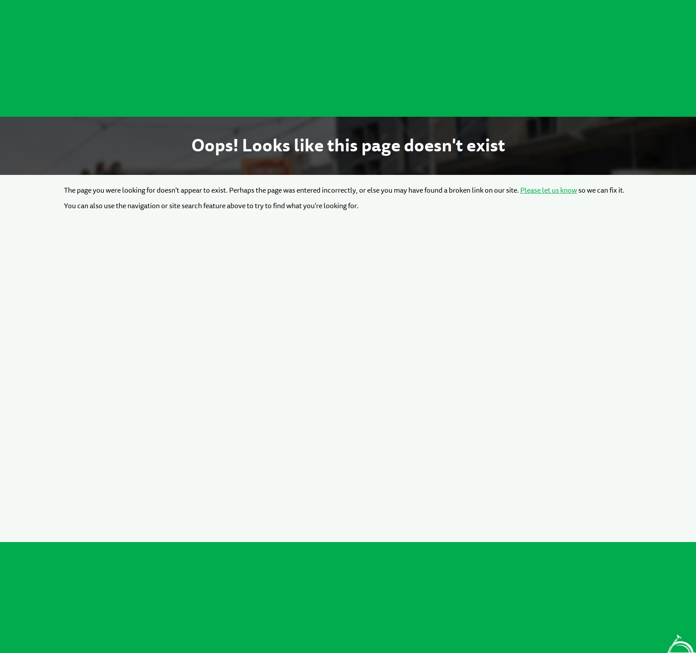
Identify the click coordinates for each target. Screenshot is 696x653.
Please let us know (548, 190)
